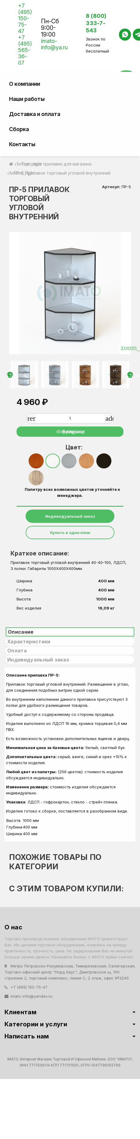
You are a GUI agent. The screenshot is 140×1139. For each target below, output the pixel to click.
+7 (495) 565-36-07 (25, 50)
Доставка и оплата (34, 114)
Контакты (22, 144)
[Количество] (70, 418)
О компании (24, 84)
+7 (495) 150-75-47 (25, 18)
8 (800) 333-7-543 (96, 23)
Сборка (19, 129)
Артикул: (111, 186)
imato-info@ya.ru (54, 44)
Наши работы (27, 99)
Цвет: (72, 447)
